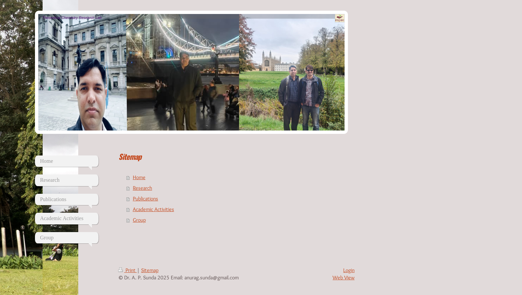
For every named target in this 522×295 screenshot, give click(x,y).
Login (349, 270)
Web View (344, 277)
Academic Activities (153, 209)
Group (139, 220)
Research (142, 188)
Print (127, 270)
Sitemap (149, 270)
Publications (145, 198)
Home (139, 177)
